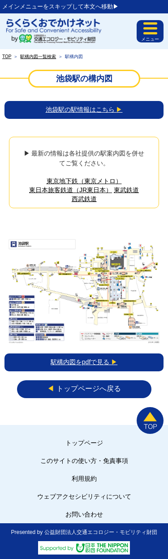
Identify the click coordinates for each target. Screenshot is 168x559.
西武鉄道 (84, 198)
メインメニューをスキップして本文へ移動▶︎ (60, 6)
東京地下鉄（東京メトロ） (84, 181)
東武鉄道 (126, 189)
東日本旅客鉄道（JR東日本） (70, 189)
